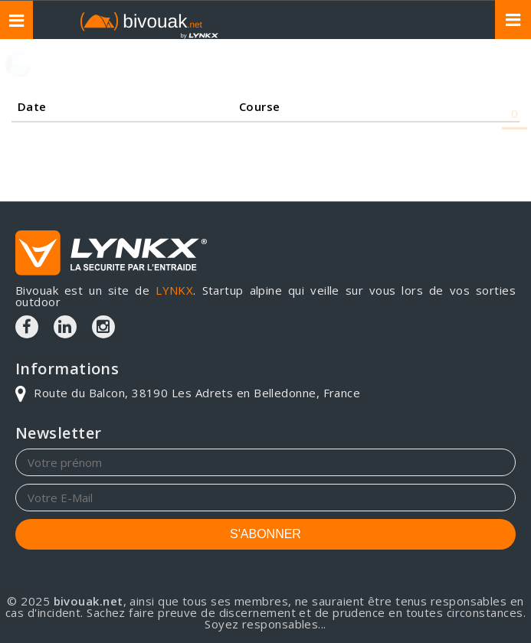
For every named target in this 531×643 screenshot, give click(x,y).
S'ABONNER (265, 533)
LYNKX (174, 290)
